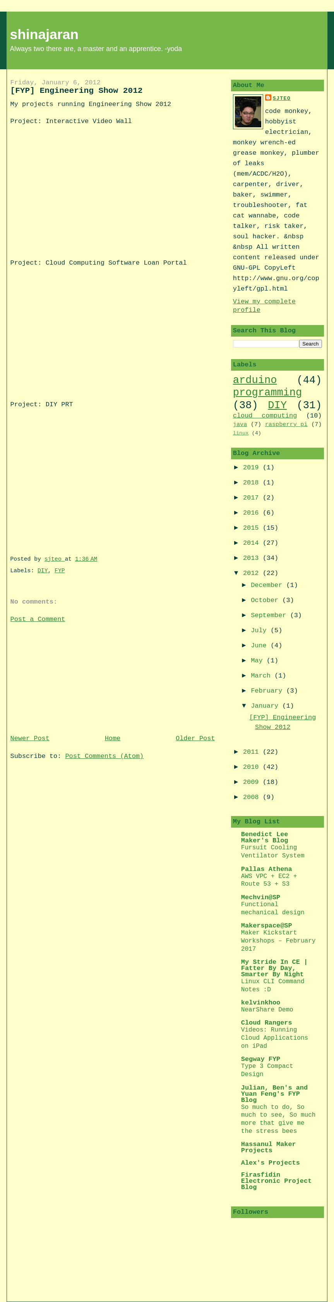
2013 (253, 558)
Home (113, 738)
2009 (253, 782)
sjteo (282, 98)
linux (241, 433)
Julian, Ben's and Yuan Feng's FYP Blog (274, 1094)
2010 (253, 767)
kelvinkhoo (260, 1002)
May (259, 660)
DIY (43, 571)
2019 (253, 467)
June (261, 645)
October (266, 600)
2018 (253, 482)
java (240, 424)
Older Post (195, 738)
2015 (253, 528)
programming (267, 393)
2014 (253, 543)
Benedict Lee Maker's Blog (264, 837)
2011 (253, 752)
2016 (253, 513)
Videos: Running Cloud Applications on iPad (274, 1038)
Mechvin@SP (260, 897)
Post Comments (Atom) (104, 756)
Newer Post (30, 738)
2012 (253, 573)
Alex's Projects (270, 1163)
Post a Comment (37, 619)
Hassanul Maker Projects (268, 1147)
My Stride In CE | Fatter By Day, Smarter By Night (274, 968)
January (266, 706)
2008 (253, 797)
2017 (253, 497)
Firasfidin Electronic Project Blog (276, 1181)
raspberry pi (286, 424)
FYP (60, 571)
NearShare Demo (267, 1009)
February (268, 691)
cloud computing (265, 415)
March (262, 675)
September (270, 615)
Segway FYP (260, 1059)
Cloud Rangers (266, 1023)
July (261, 630)
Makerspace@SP (266, 925)
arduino (255, 380)
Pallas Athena (266, 869)
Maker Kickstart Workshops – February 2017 (278, 941)
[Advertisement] (68, 678)
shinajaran (44, 34)
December (268, 585)
